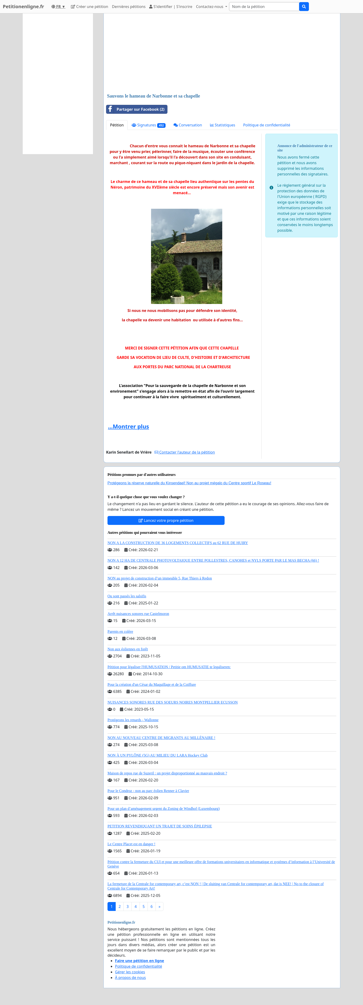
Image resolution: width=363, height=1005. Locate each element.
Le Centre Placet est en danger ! (131, 844)
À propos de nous (130, 977)
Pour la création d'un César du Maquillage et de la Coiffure (151, 684)
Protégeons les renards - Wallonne (133, 720)
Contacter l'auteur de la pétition (185, 452)
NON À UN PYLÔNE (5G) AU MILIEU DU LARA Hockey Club (157, 755)
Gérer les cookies (130, 972)
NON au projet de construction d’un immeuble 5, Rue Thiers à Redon (159, 578)
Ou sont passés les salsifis (126, 596)
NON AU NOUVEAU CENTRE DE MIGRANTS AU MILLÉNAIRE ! (161, 738)
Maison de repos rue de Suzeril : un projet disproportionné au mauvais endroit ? (167, 773)
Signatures (149, 125)
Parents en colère (120, 631)
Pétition (117, 125)
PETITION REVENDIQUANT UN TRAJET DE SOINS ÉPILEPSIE (159, 826)
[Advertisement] (222, 54)
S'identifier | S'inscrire (170, 6)
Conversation (188, 125)
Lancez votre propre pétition (166, 520)
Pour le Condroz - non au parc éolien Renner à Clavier (148, 791)
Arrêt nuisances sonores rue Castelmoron (138, 614)
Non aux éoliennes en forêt (127, 649)
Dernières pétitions (128, 6)
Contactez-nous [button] (210, 6)
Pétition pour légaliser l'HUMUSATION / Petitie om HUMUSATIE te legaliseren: (169, 667)
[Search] (264, 6)
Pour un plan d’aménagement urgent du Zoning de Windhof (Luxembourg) (163, 809)
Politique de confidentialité (266, 125)
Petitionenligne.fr (23, 6)
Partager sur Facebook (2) (135, 109)
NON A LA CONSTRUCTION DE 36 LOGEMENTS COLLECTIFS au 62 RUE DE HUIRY (177, 543)
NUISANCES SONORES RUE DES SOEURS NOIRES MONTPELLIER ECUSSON (172, 702)
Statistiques (222, 125)
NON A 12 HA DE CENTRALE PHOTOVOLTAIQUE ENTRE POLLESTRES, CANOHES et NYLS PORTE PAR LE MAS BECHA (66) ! (213, 560)
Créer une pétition (89, 6)
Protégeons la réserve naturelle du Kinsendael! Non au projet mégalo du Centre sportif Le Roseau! (189, 483)
